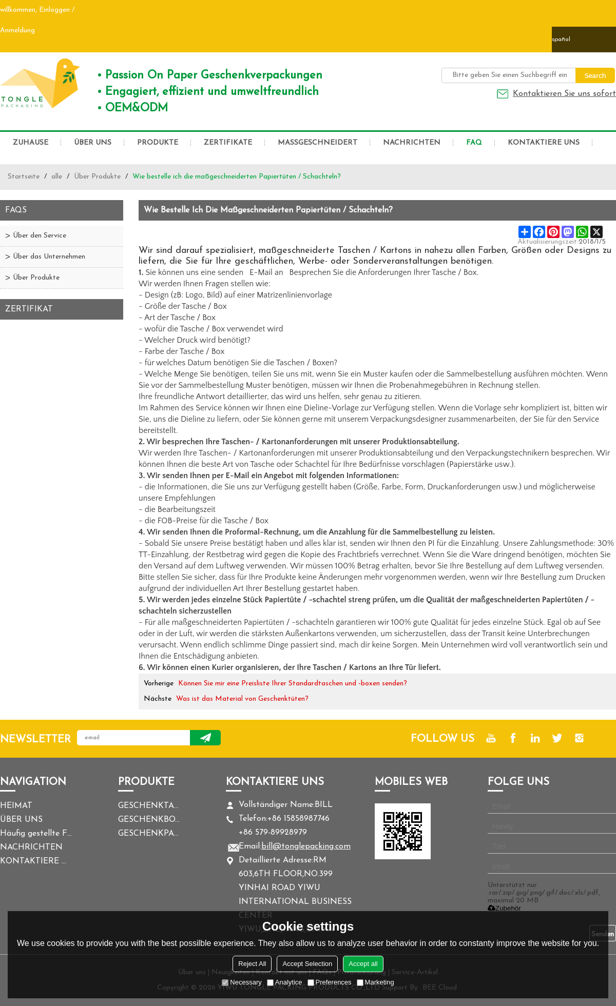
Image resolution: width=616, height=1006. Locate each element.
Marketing (375, 982)
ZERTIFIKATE (228, 143)
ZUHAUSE (30, 143)
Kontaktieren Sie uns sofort (564, 94)
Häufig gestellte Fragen (36, 834)
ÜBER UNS (92, 143)
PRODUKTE (157, 143)
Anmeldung (17, 30)
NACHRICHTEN (411, 143)
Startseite (24, 177)
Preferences (329, 982)
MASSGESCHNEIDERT (317, 143)
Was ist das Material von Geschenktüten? (242, 699)
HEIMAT (16, 806)
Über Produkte (97, 177)
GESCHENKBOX (149, 820)
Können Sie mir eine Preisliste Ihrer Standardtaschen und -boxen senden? (292, 683)
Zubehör (504, 908)
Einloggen (54, 10)
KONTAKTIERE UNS (544, 143)
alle (56, 177)
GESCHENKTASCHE (149, 806)
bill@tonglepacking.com (306, 846)
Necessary (241, 982)
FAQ (474, 143)
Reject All (252, 964)
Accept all (363, 964)
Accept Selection (307, 964)
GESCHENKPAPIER (149, 834)
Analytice (284, 982)
